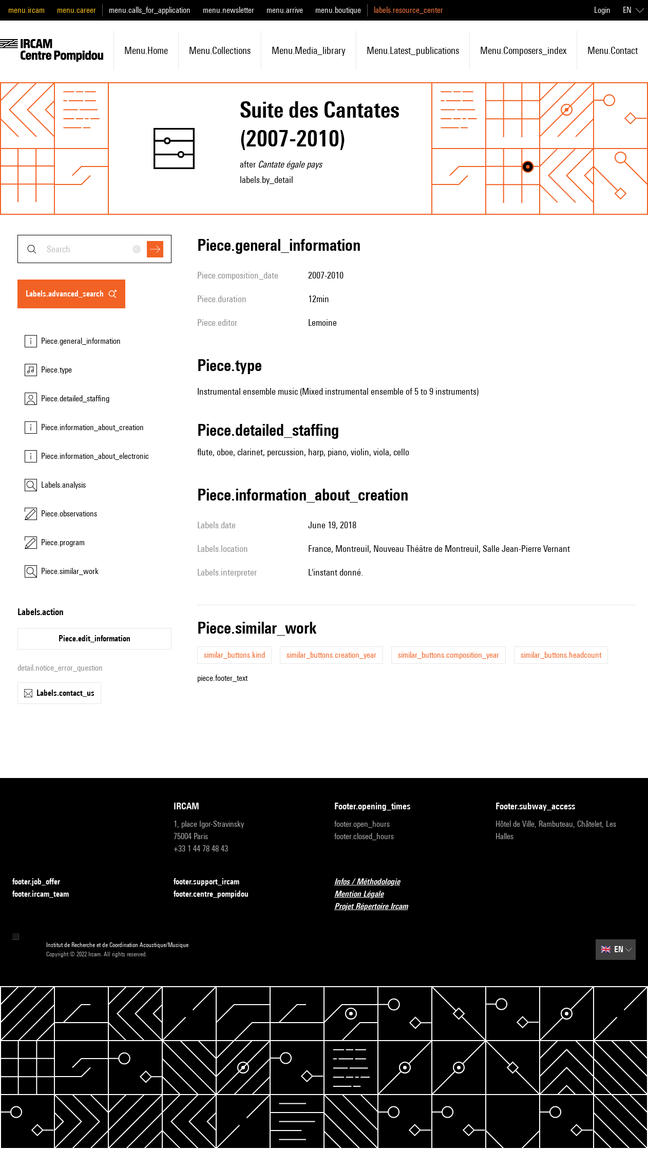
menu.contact (612, 50)
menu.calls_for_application (149, 10)
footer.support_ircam (213, 882)
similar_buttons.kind (234, 655)
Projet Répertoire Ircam (377, 906)
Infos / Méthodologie (373, 882)
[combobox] (94, 249)
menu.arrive (284, 10)
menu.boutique (338, 10)
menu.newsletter (228, 10)
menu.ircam (26, 10)
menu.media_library (309, 50)
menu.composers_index (523, 50)
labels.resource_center (408, 10)
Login (602, 10)
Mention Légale (365, 894)
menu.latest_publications (413, 50)
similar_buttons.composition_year (448, 655)
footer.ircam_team (46, 894)
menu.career (76, 10)
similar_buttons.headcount (561, 655)
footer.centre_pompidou (217, 894)
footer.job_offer (42, 882)
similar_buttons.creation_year (331, 655)
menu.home (146, 50)
